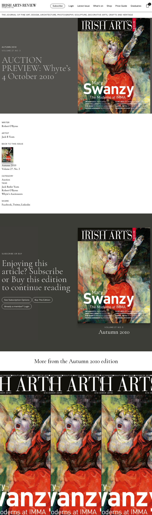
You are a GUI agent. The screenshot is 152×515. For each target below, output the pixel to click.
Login (71, 6)
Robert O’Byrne (10, 126)
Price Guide (121, 6)
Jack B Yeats (8, 136)
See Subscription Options (16, 300)
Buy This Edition (42, 300)
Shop (109, 6)
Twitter (16, 204)
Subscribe (58, 6)
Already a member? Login (16, 306)
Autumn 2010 (9, 47)
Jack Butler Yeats (10, 186)
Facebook (7, 204)
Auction (6, 179)
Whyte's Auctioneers (12, 193)
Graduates (136, 6)
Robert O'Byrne (10, 190)
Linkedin (25, 204)
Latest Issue (83, 6)
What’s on (98, 6)
